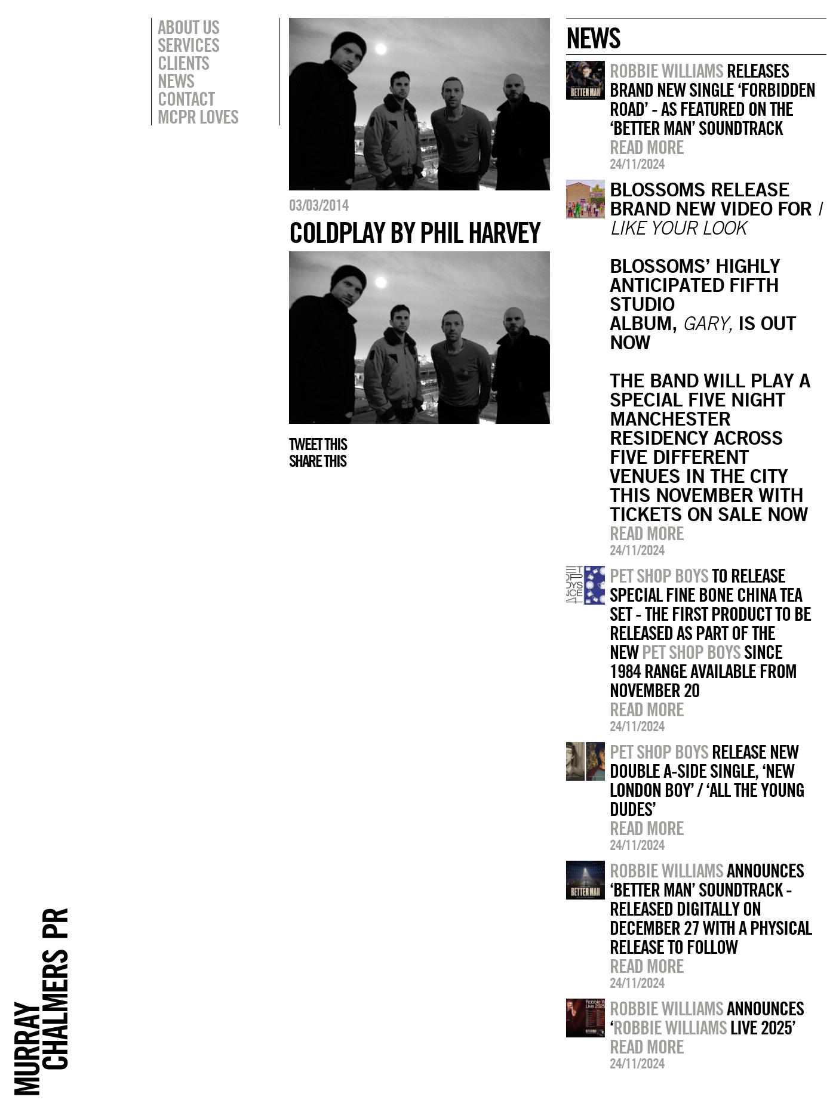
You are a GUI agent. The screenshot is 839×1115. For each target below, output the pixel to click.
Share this (317, 461)
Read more (647, 147)
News (176, 81)
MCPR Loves (198, 116)
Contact (186, 98)
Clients (183, 63)
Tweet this (317, 444)
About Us (188, 27)
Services (188, 45)
